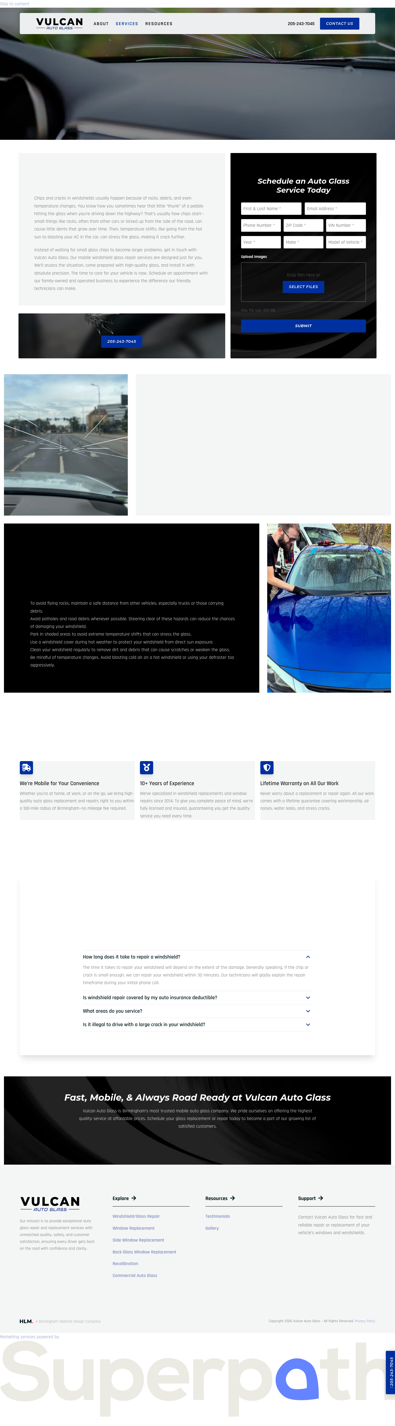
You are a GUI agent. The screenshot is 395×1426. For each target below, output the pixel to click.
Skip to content (14, 4)
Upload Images (254, 257)
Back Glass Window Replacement (144, 1253)
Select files (303, 287)
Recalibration (125, 1265)
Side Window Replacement (138, 1241)
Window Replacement (133, 1230)
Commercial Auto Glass (134, 1277)
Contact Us (339, 23)
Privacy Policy (365, 1322)
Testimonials (217, 1218)
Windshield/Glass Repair (136, 1218)
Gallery (212, 1230)
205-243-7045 (301, 24)
